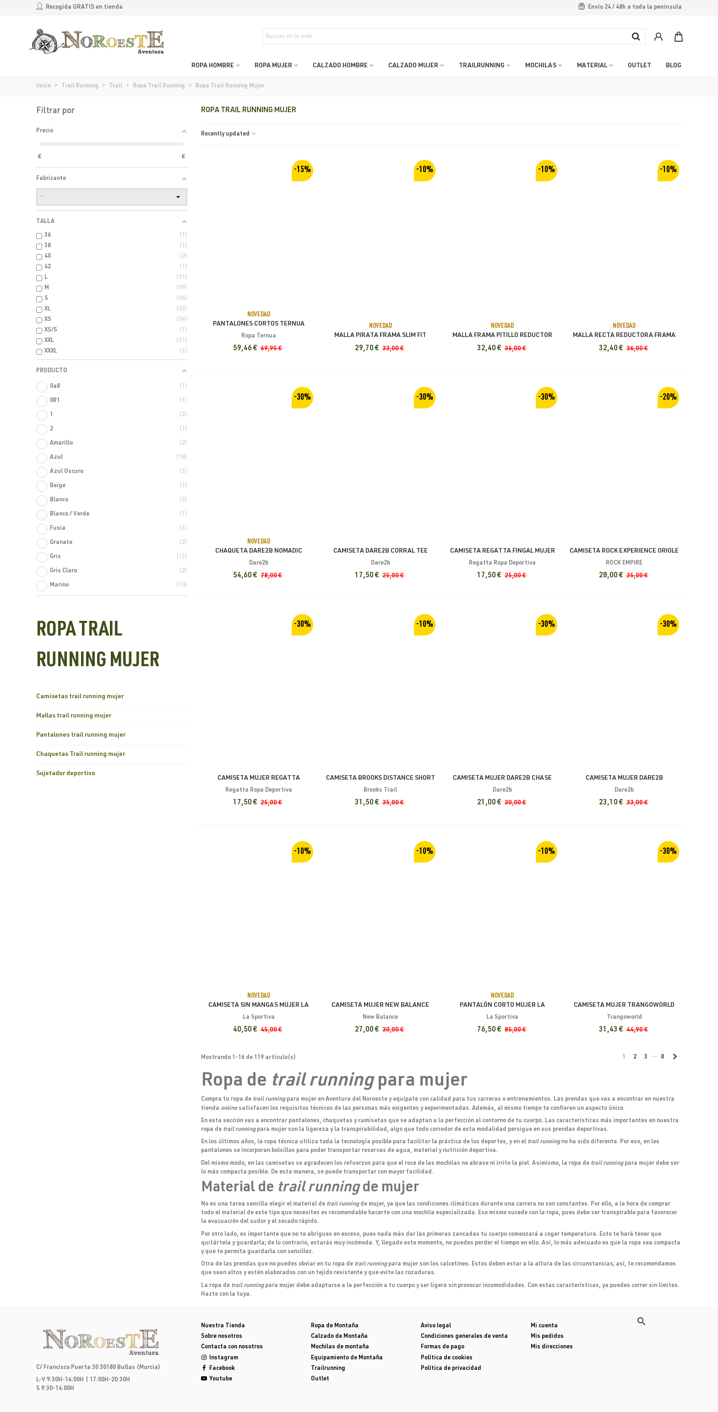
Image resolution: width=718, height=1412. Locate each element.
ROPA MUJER (273, 66)
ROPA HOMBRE (212, 66)
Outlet (320, 1379)
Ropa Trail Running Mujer (97, 647)
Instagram (219, 1358)
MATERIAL (592, 66)
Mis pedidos (547, 1337)
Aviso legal (436, 1326)
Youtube (216, 1379)
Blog (673, 66)
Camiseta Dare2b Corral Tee (380, 551)
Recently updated (229, 134)
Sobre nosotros (221, 1337)
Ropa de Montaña (335, 1326)
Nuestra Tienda (223, 1326)
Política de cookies (447, 1358)
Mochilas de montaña (340, 1347)
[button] (641, 1321)
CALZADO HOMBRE (340, 66)
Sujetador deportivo (65, 774)
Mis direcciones (552, 1347)
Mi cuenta (544, 1326)
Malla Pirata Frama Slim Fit (380, 335)
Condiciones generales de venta (464, 1337)
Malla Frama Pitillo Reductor (502, 335)
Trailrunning (328, 1369)
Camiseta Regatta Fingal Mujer (502, 551)
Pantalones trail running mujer (80, 735)
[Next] (675, 1057)
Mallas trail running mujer (73, 716)
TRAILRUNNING (482, 66)
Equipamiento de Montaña (347, 1358)
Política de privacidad (451, 1369)
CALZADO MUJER (413, 66)
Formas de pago (442, 1347)
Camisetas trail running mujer (80, 697)
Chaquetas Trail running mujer (80, 754)
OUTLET (639, 66)
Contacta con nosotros (232, 1347)
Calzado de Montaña (339, 1337)
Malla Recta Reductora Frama (624, 335)
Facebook (218, 1368)
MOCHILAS (540, 66)
